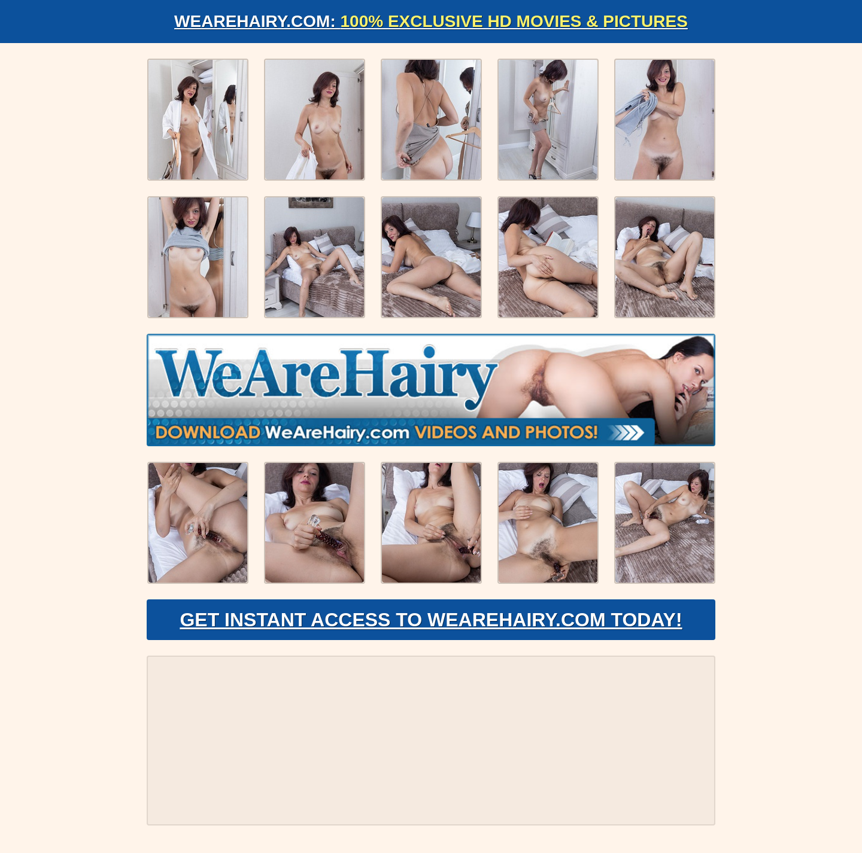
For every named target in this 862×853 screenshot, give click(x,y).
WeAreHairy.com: (431, 21)
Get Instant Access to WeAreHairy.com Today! (431, 619)
